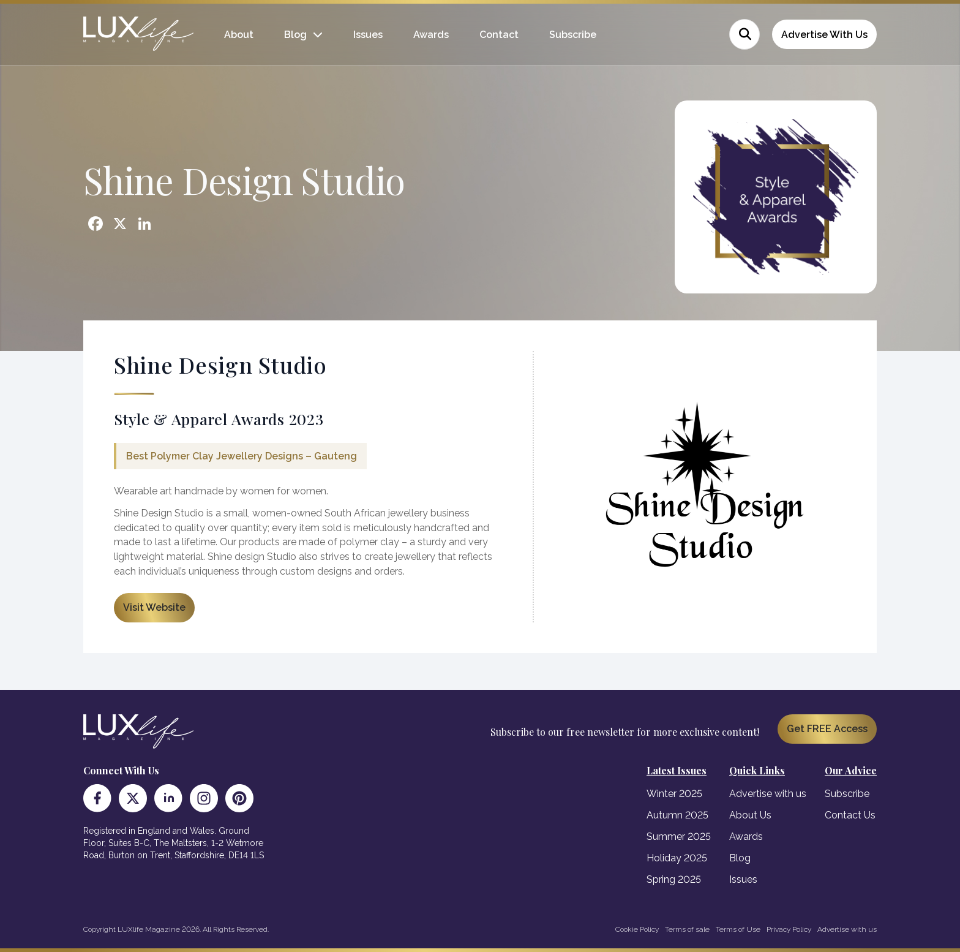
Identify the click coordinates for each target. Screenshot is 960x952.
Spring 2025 (674, 879)
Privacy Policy (789, 929)
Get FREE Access (827, 729)
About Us (750, 815)
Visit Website (154, 607)
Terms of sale (687, 929)
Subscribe (572, 34)
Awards (431, 34)
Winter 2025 (674, 793)
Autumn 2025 (677, 815)
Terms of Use (738, 929)
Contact (499, 34)
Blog (295, 34)
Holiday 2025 (677, 858)
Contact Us (850, 815)
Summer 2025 (679, 836)
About (238, 34)
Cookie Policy (637, 929)
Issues (368, 34)
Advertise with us (767, 793)
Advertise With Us (824, 34)
